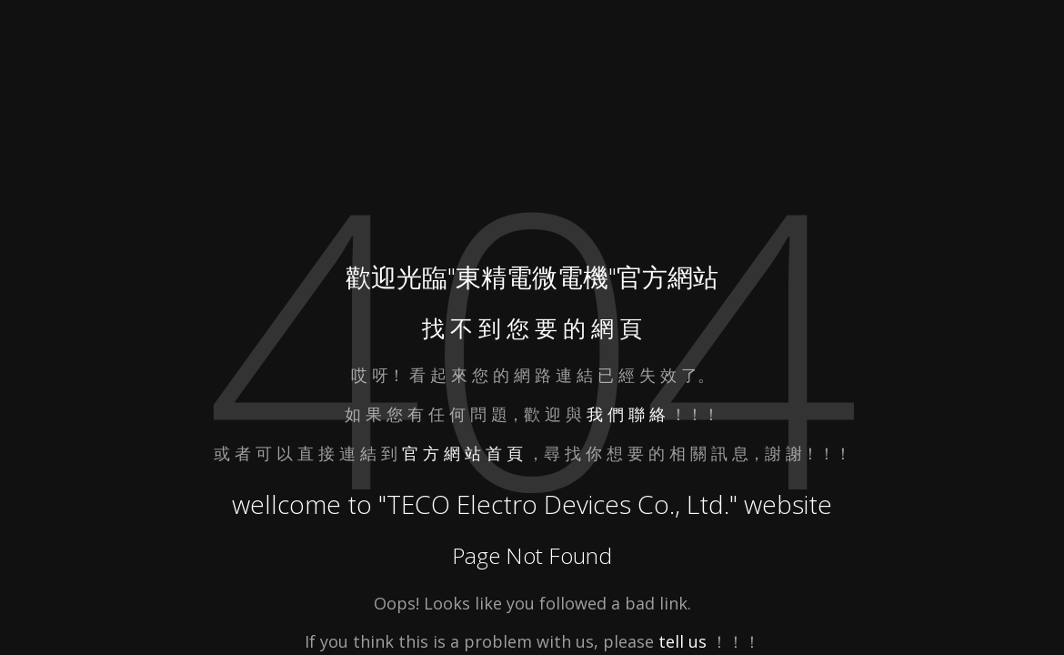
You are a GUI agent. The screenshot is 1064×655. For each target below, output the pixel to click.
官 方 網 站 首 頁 (464, 453)
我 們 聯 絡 (626, 414)
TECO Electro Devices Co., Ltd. (557, 504)
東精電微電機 (532, 276)
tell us (682, 641)
